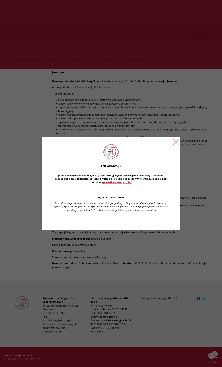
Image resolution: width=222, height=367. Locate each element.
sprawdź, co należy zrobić (117, 182)
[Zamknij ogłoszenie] (175, 142)
